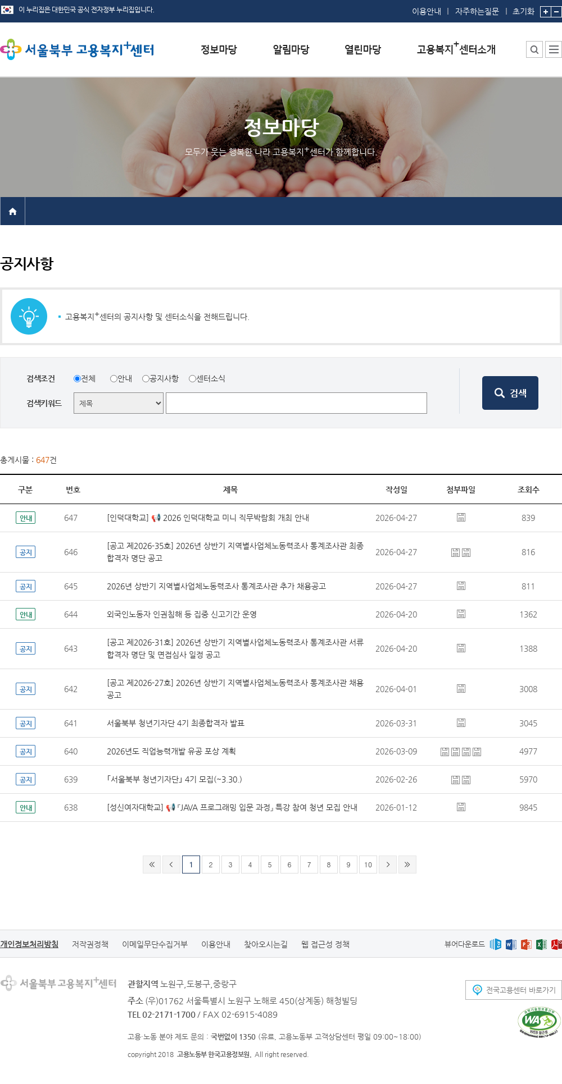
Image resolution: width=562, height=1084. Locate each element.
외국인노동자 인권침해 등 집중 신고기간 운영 (182, 614)
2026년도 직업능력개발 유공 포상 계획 (171, 751)
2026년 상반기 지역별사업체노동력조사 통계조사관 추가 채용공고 (216, 586)
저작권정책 (90, 944)
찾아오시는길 (266, 944)
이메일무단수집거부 (155, 944)
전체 (88, 378)
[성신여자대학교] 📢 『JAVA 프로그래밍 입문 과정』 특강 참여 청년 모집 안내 (232, 807)
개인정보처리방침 (29, 944)
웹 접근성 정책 (325, 944)
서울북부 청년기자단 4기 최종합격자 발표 (175, 723)
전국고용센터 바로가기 (521, 990)
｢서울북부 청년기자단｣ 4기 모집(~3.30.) (174, 779)
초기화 (523, 8)
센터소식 (210, 378)
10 (368, 864)
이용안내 (426, 11)
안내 (124, 378)
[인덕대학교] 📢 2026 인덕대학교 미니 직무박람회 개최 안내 (208, 517)
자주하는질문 (477, 11)
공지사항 (164, 378)
